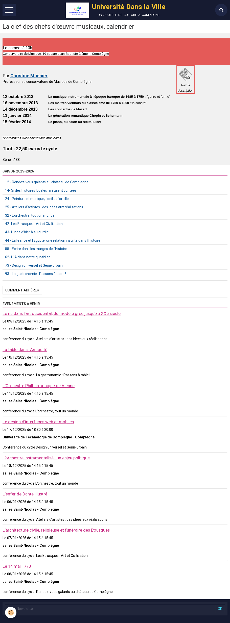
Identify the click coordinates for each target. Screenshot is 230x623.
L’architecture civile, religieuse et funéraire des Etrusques (56, 530)
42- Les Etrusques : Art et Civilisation (34, 224)
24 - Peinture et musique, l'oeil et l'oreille (37, 199)
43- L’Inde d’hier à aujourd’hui (28, 232)
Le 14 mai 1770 (17, 566)
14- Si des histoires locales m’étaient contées (41, 190)
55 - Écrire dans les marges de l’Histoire (36, 249)
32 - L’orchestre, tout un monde (30, 215)
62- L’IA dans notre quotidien (28, 257)
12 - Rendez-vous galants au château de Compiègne (46, 182)
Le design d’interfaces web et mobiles (38, 421)
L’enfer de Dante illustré (25, 493)
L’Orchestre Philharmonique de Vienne (39, 385)
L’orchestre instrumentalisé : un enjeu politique (46, 457)
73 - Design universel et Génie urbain (34, 265)
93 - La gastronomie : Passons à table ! (35, 274)
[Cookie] (10, 612)
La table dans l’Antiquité (25, 349)
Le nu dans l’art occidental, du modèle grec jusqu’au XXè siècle (62, 313)
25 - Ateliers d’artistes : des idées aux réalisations (44, 207)
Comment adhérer (22, 290)
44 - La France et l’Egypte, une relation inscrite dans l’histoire (52, 240)
